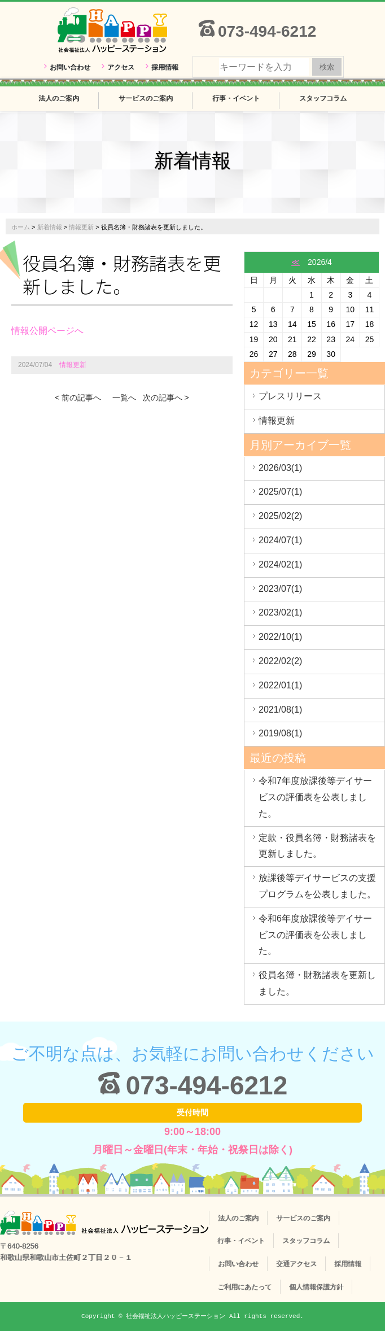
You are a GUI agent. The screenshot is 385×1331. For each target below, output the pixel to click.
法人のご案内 (58, 98)
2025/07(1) (280, 491)
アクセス (120, 67)
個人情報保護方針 (316, 1287)
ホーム (20, 227)
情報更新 (81, 227)
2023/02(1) (280, 612)
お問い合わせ (70, 67)
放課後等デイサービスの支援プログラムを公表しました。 (317, 886)
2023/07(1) (280, 589)
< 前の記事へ (78, 397)
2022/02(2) (280, 661)
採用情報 (164, 67)
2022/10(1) (280, 637)
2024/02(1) (280, 564)
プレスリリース (290, 396)
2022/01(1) (280, 685)
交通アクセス (296, 1264)
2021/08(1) (280, 709)
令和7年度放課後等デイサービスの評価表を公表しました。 (315, 797)
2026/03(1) (280, 468)
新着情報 (49, 227)
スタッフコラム (323, 98)
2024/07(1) (280, 540)
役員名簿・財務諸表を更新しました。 (317, 983)
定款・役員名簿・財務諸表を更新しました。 (317, 846)
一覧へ (124, 397)
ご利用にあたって (244, 1287)
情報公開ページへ (47, 330)
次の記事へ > (166, 397)
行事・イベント (236, 98)
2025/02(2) (280, 516)
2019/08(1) (280, 733)
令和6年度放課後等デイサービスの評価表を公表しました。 (315, 935)
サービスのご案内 (146, 98)
